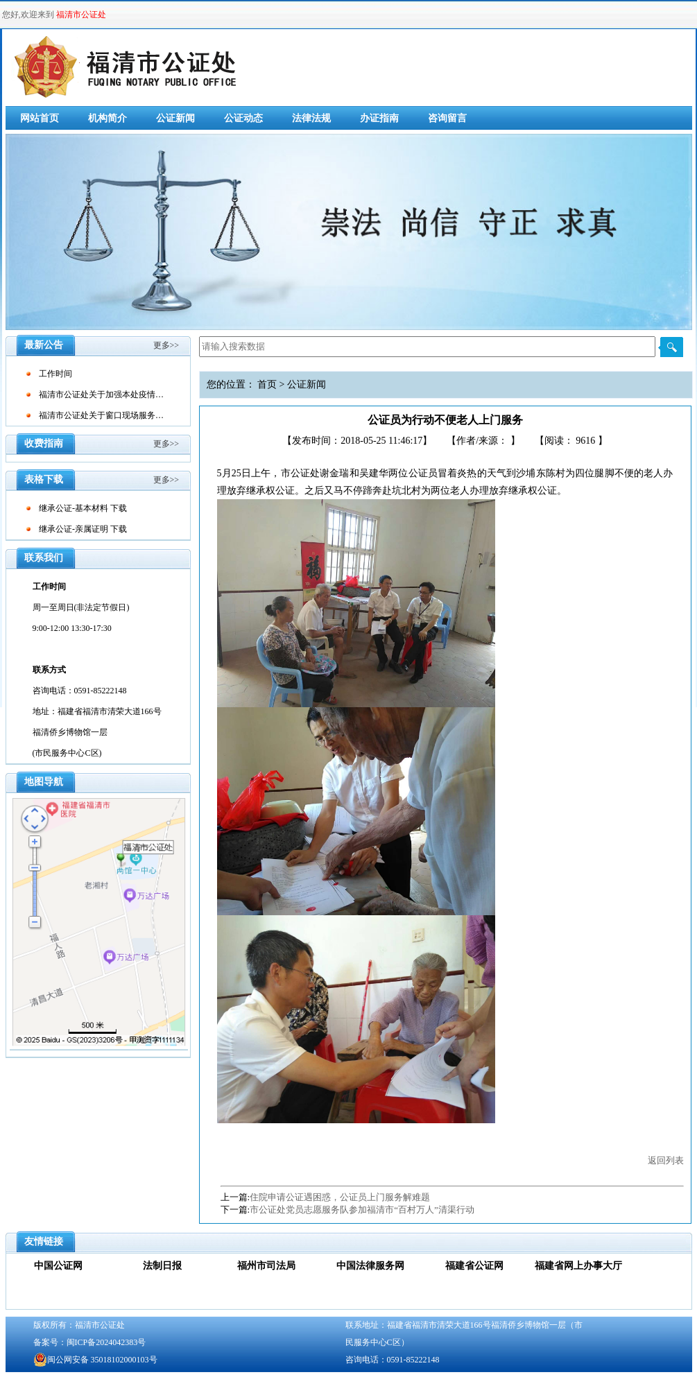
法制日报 (162, 1266)
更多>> (166, 345)
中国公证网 (58, 1266)
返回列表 (666, 1160)
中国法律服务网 (370, 1266)
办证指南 (379, 118)
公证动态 (243, 118)
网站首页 (39, 118)
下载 (118, 508)
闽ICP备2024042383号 (106, 1342)
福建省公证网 (474, 1266)
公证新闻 (175, 118)
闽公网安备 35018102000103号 (95, 1360)
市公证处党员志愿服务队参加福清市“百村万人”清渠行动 (362, 1209)
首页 (267, 384)
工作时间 (55, 374)
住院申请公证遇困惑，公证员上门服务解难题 (340, 1197)
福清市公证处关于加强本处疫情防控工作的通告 (126, 394)
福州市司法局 (266, 1266)
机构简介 (107, 118)
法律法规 (311, 118)
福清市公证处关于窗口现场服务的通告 (109, 415)
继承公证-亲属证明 (73, 529)
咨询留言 (447, 118)
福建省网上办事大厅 (578, 1266)
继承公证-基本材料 (73, 508)
